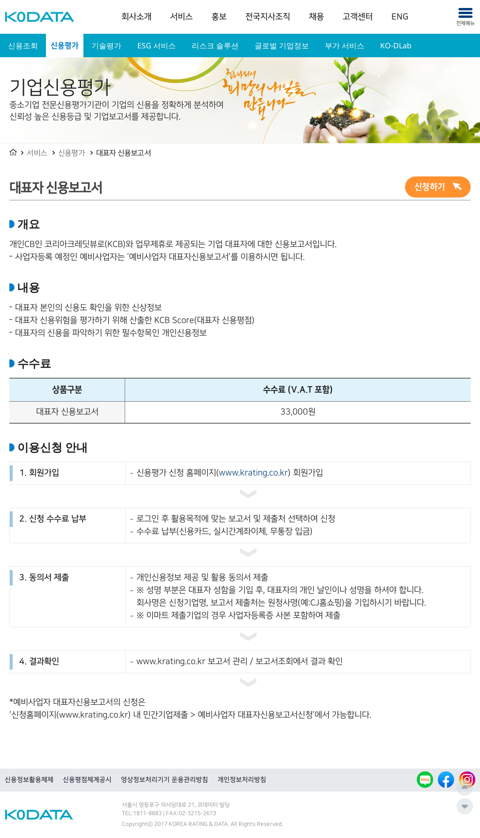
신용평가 (65, 45)
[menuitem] (136, 17)
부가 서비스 (344, 45)
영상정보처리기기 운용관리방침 (164, 780)
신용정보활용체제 (29, 780)
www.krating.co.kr (253, 473)
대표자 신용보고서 (123, 153)
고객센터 (358, 17)
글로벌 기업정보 (282, 45)
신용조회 (23, 45)
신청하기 (429, 187)
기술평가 (106, 45)
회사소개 (136, 17)
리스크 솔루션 (215, 45)
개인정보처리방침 (242, 780)
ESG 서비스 (156, 45)
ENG (399, 17)
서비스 (181, 17)
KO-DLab (396, 45)
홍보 (218, 17)
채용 (316, 17)
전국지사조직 (267, 17)
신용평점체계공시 (87, 780)
